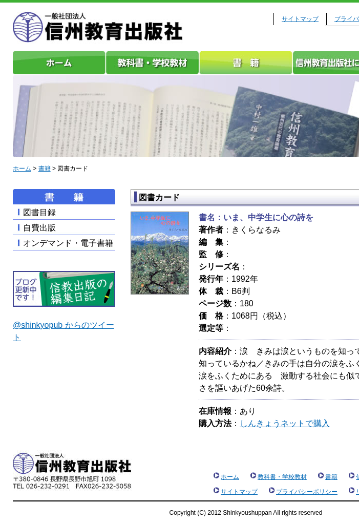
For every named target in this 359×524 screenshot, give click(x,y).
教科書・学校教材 (152, 62)
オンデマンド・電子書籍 (68, 243)
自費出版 (39, 227)
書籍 (245, 62)
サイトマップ (300, 19)
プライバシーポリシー (306, 491)
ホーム (59, 62)
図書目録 (39, 212)
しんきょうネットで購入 (285, 423)
